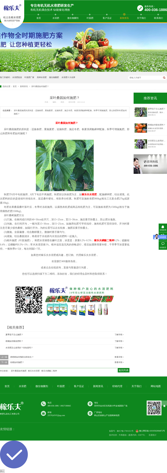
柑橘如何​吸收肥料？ (14, 341)
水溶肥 (55, 18)
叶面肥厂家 (29, 77)
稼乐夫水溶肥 (34, 371)
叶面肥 (90, 18)
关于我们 (141, 18)
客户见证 (107, 18)
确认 (2, 471)
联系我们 (158, 18)
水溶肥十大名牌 (68, 77)
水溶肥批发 (17, 77)
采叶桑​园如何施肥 (18, 371)
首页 (38, 18)
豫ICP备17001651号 (125, 431)
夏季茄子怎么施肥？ (14, 335)
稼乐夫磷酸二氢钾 (49, 371)
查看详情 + (119, 357)
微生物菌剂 (72, 18)
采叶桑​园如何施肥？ (40, 86)
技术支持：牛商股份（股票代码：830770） (127, 435)
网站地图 (156, 386)
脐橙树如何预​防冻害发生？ (22, 357)
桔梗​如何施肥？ (17, 362)
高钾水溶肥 (42, 77)
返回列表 (124, 370)
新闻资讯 (124, 18)
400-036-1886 (155, 9)
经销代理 (117, 386)
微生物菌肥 (54, 77)
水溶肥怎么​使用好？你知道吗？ (19, 348)
